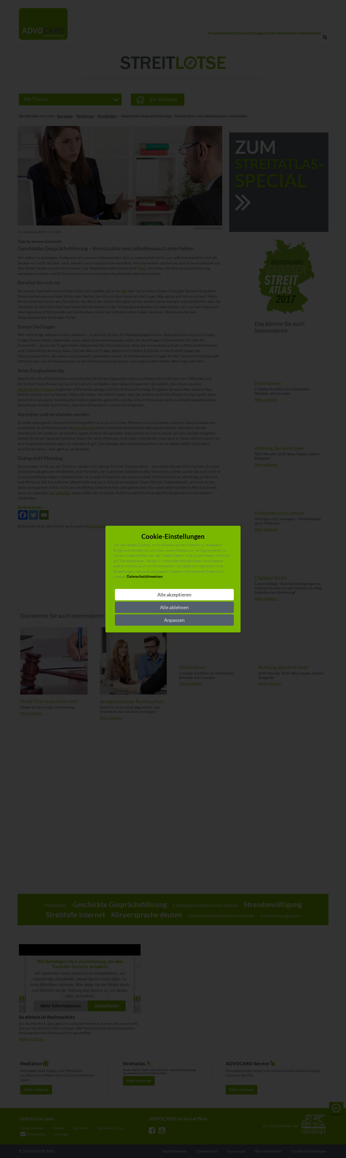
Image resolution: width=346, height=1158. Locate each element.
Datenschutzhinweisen (144, 577)
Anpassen (174, 620)
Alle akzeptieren (174, 595)
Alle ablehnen (174, 607)
